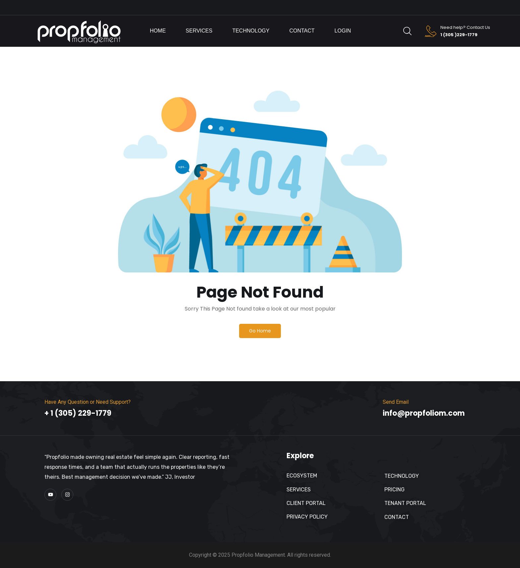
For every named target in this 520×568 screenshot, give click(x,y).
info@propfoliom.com (424, 413)
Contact (301, 31)
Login (343, 31)
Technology (250, 31)
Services (199, 31)
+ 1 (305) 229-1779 (77, 413)
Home (158, 31)
